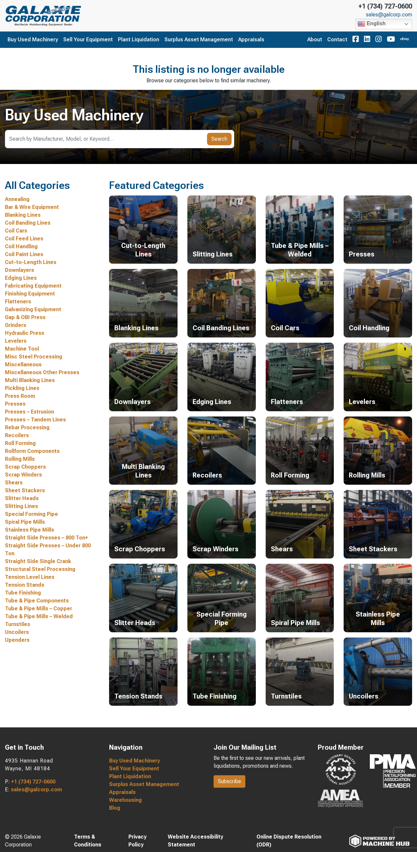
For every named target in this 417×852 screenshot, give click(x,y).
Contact (337, 39)
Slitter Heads (22, 498)
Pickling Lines (22, 388)
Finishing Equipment (30, 294)
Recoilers (17, 435)
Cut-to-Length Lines (30, 262)
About (314, 39)
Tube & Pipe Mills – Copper (38, 608)
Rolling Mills (20, 459)
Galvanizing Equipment (33, 309)
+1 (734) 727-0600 (385, 6)
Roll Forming (20, 443)
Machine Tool (22, 349)
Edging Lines (21, 278)
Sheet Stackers (25, 490)
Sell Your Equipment (88, 39)
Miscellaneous (23, 364)
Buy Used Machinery (33, 39)
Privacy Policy (137, 841)
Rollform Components (32, 451)
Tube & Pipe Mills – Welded (39, 616)
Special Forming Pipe (31, 514)
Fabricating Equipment (33, 286)
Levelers (16, 341)
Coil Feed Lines (24, 238)
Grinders (15, 325)
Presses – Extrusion (29, 412)
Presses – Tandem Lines (35, 419)
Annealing (17, 199)
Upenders (17, 640)
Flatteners (18, 301)
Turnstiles (17, 624)
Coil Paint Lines (24, 254)
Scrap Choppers (25, 467)
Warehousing (125, 800)
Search (219, 139)
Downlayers (19, 270)
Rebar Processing (27, 427)
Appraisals (251, 39)
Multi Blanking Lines (30, 380)
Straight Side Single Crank (38, 561)
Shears (14, 482)
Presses (15, 404)
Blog (114, 808)
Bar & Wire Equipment (32, 207)
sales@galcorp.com (389, 14)
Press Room (20, 396)
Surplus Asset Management (198, 39)
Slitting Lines (21, 506)
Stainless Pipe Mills (29, 530)
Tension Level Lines (29, 577)
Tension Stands (24, 585)
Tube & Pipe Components (37, 601)
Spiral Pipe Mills (25, 522)
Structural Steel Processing (40, 569)
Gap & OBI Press (25, 317)
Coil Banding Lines (27, 223)
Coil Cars (16, 231)
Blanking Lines (23, 215)
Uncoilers (17, 632)
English (371, 24)
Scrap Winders (23, 475)
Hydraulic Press (24, 333)
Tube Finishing (23, 593)
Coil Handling (21, 246)
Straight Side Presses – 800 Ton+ (46, 538)
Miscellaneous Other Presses (42, 372)
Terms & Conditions (87, 841)
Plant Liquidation (138, 39)
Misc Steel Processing (33, 357)
